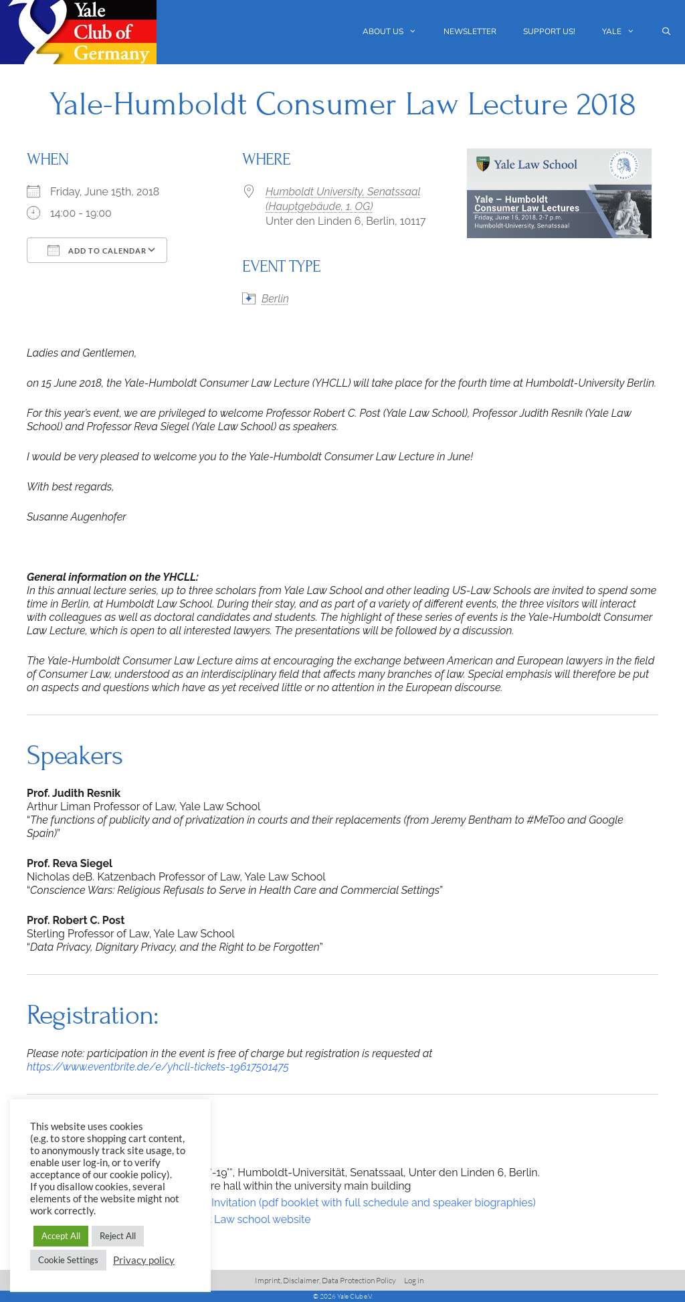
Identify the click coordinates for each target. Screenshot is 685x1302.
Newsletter (470, 31)
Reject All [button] (118, 1235)
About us (396, 32)
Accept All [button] (60, 1235)
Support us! (549, 31)
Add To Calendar (96, 250)
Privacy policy (144, 1260)
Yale (625, 32)
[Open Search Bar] (666, 32)
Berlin (275, 298)
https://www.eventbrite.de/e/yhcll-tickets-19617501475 (158, 1066)
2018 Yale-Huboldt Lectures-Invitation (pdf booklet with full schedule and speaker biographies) (303, 1202)
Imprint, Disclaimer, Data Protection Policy (325, 1280)
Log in (413, 1280)
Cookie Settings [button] (68, 1259)
